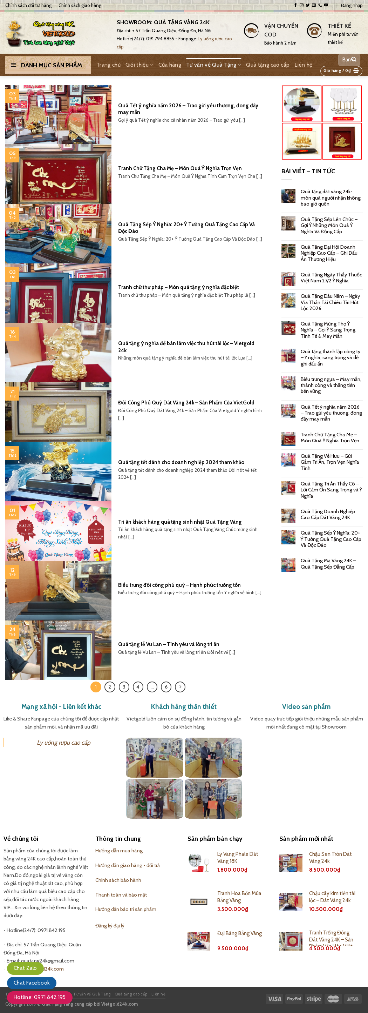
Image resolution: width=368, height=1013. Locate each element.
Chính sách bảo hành (118, 880)
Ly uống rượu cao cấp (63, 742)
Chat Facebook (32, 983)
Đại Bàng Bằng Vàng (239, 933)
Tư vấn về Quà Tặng (213, 64)
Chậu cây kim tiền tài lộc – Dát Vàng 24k (332, 897)
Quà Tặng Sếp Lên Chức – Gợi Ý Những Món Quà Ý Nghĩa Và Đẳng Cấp (329, 225)
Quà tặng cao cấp (267, 64)
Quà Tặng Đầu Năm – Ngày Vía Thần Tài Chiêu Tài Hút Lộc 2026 (330, 302)
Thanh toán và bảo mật (121, 895)
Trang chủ (108, 64)
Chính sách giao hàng (80, 5)
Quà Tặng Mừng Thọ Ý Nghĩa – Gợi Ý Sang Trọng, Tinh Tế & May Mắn (328, 330)
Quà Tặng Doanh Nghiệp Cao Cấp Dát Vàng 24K (328, 515)
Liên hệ (303, 64)
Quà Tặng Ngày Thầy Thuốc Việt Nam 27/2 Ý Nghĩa (331, 278)
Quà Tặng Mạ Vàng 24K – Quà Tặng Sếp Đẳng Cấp (328, 564)
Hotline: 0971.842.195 (40, 997)
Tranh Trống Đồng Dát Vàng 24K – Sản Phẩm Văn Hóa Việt (331, 940)
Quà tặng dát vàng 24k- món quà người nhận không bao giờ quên (331, 198)
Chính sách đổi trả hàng (28, 5)
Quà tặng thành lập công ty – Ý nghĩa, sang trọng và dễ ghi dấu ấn (330, 358)
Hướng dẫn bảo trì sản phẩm (125, 909)
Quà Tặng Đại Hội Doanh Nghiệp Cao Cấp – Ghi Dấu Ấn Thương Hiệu (329, 253)
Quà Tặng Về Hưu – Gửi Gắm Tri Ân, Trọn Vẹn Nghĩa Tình (330, 462)
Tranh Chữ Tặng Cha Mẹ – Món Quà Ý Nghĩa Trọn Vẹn (330, 438)
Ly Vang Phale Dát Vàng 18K (237, 857)
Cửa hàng (170, 64)
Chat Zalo (25, 968)
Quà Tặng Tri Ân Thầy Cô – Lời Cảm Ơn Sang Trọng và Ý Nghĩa (331, 490)
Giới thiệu (139, 64)
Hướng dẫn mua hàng (119, 850)
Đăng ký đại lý (109, 926)
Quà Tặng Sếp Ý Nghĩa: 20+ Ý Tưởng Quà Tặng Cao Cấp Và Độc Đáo (331, 539)
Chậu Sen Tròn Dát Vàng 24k (330, 857)
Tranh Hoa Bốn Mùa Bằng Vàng (239, 897)
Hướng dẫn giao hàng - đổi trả (127, 865)
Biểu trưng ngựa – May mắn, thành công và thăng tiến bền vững (331, 385)
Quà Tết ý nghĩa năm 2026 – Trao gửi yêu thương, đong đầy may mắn (331, 413)
